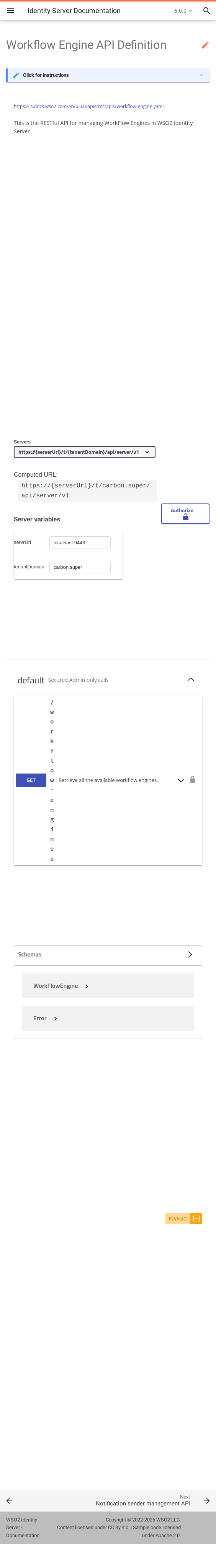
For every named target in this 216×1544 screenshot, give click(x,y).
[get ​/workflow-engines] (100, 780)
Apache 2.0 (167, 1535)
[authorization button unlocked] (192, 780)
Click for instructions (46, 75)
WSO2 (163, 1520)
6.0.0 (180, 11)
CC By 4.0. (118, 1527)
